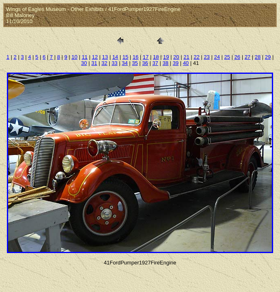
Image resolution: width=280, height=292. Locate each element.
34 (124, 63)
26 (237, 57)
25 (227, 57)
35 (135, 63)
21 (186, 57)
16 (135, 57)
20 (176, 57)
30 (84, 63)
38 (165, 63)
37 (155, 63)
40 (186, 63)
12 (94, 57)
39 (176, 63)
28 (258, 57)
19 (166, 57)
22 (196, 57)
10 (74, 57)
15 (125, 57)
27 (247, 57)
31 (94, 63)
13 (105, 57)
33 (114, 63)
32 (104, 63)
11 (84, 57)
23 (206, 57)
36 (145, 63)
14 (115, 57)
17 (146, 57)
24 (217, 57)
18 (156, 57)
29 (268, 57)
